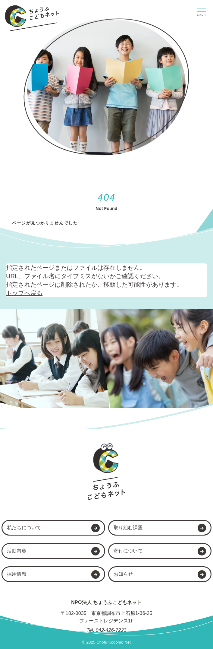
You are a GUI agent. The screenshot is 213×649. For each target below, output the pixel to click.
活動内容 (17, 550)
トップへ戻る (24, 293)
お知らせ (123, 574)
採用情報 (17, 574)
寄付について (128, 550)
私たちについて (24, 527)
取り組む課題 (128, 527)
